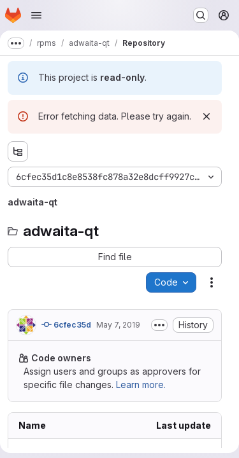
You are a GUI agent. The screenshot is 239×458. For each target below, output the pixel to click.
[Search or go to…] (200, 15)
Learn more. (141, 384)
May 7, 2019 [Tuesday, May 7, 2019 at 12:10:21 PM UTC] (118, 325)
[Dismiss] (206, 116)
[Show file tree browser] (18, 151)
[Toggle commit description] (159, 325)
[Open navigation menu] (36, 15)
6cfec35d (66, 324)
